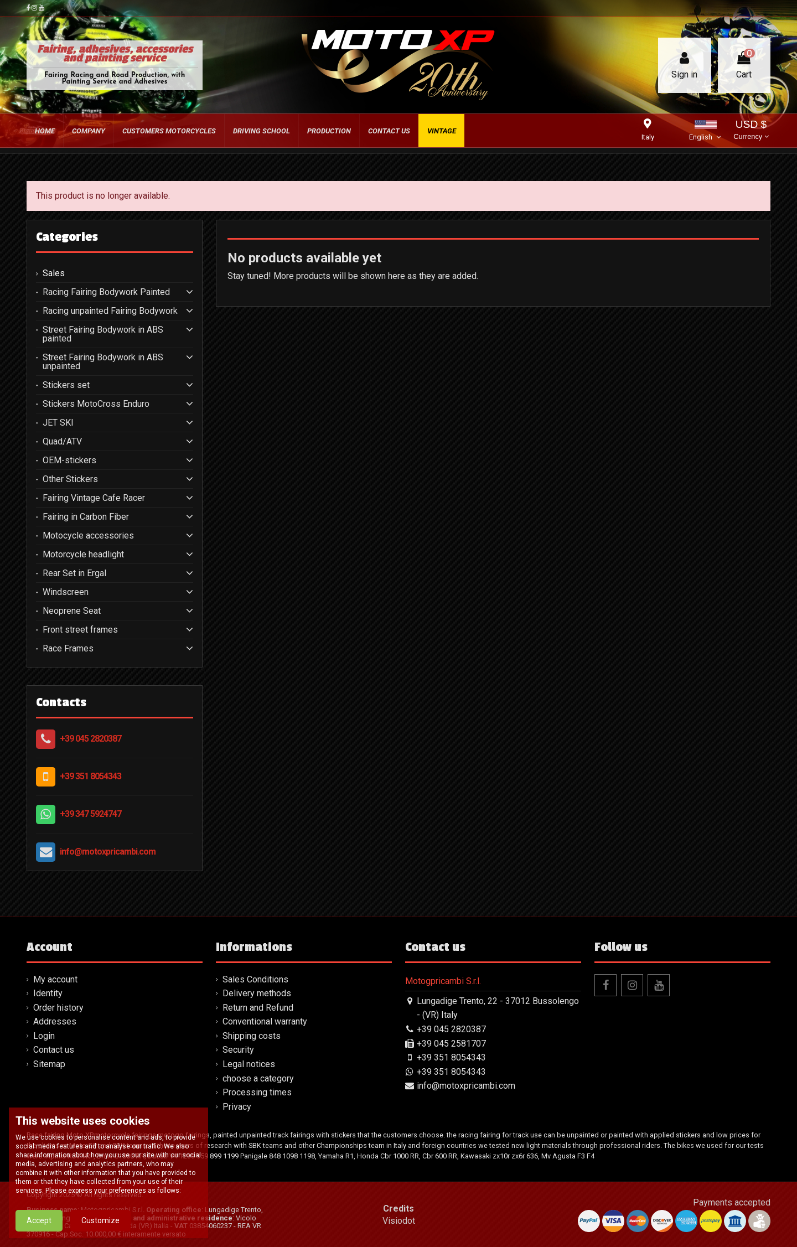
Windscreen (66, 592)
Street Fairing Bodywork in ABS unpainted (103, 362)
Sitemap (49, 1064)
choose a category (258, 1078)
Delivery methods (256, 993)
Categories (67, 237)
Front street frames (80, 629)
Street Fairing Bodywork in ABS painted (103, 334)
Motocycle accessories (88, 535)
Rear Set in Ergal (74, 573)
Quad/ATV (62, 441)
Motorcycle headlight (83, 554)
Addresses (54, 1021)
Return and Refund (257, 1007)
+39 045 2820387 (90, 738)
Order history (58, 1007)
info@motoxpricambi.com (108, 851)
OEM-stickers (69, 460)
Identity (48, 993)
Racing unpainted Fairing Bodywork (110, 311)
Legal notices (248, 1064)
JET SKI (58, 422)
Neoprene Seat (72, 611)
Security (238, 1049)
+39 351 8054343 (90, 776)
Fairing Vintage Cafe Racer (94, 498)
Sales (54, 273)
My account (55, 979)
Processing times (257, 1092)
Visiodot (398, 1220)
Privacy (236, 1106)
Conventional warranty (264, 1021)
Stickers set (66, 385)
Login (44, 1036)
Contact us (53, 1049)
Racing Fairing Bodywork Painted (106, 292)
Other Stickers (70, 479)
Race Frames (68, 648)
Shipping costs (251, 1036)
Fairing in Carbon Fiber (86, 517)
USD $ (750, 130)
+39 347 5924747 (90, 814)
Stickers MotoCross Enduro (96, 404)
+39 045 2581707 (451, 1043)
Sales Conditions (255, 979)
